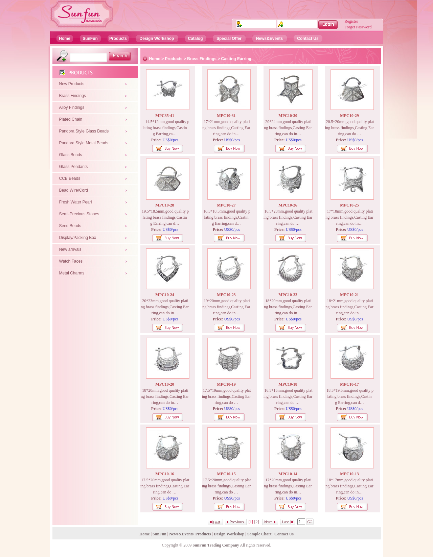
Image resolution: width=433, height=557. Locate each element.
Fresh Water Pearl (75, 202)
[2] (256, 521)
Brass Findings (72, 95)
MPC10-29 (349, 115)
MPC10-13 (349, 473)
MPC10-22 (287, 294)
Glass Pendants (73, 166)
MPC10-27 (226, 205)
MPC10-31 (226, 115)
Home (64, 38)
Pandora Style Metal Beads (83, 143)
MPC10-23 (226, 294)
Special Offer (229, 38)
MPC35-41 (164, 115)
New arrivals (70, 249)
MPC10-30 (287, 115)
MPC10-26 (287, 205)
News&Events (269, 38)
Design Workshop (157, 38)
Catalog (195, 38)
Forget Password (358, 27)
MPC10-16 (164, 473)
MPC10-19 (226, 384)
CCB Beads (70, 178)
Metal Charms (72, 273)
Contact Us (307, 38)
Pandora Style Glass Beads (84, 131)
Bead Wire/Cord (73, 190)
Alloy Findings (72, 107)
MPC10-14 (287, 473)
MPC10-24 (164, 294)
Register (351, 21)
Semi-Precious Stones (79, 214)
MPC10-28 (164, 205)
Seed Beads (70, 225)
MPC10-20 (164, 384)
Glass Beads (70, 154)
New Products (72, 83)
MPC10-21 (349, 294)
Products (118, 38)
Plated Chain (71, 119)
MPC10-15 (226, 473)
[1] (251, 521)
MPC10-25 (349, 205)
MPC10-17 (349, 384)
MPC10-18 (287, 384)
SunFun (90, 38)
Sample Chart (259, 534)
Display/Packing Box (77, 237)
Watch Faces (71, 261)
